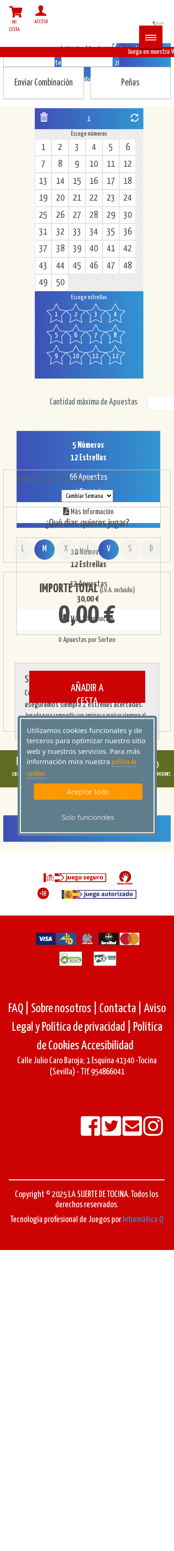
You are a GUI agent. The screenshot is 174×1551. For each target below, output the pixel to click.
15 (77, 181)
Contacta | (120, 1008)
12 (127, 164)
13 (43, 181)
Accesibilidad (107, 1046)
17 (111, 181)
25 (43, 215)
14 (60, 181)
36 (127, 232)
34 (94, 232)
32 (60, 232)
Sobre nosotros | (64, 1008)
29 (111, 215)
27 (77, 215)
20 (60, 198)
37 (43, 248)
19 (43, 198)
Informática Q (142, 1219)
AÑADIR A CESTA (87, 693)
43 (43, 266)
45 (77, 266)
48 (127, 266)
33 (77, 232)
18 (127, 181)
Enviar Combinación (43, 83)
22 (94, 198)
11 (111, 164)
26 (60, 215)
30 (127, 215)
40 (94, 248)
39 (77, 248)
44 (60, 266)
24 (127, 198)
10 (94, 164)
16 (94, 181)
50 (60, 282)
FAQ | (19, 1008)
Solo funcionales (88, 817)
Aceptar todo (88, 791)
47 (111, 266)
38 (60, 248)
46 (94, 266)
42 (127, 248)
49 (43, 282)
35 (111, 232)
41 (111, 248)
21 (77, 198)
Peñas (130, 83)
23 (111, 198)
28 (94, 215)
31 (43, 232)
